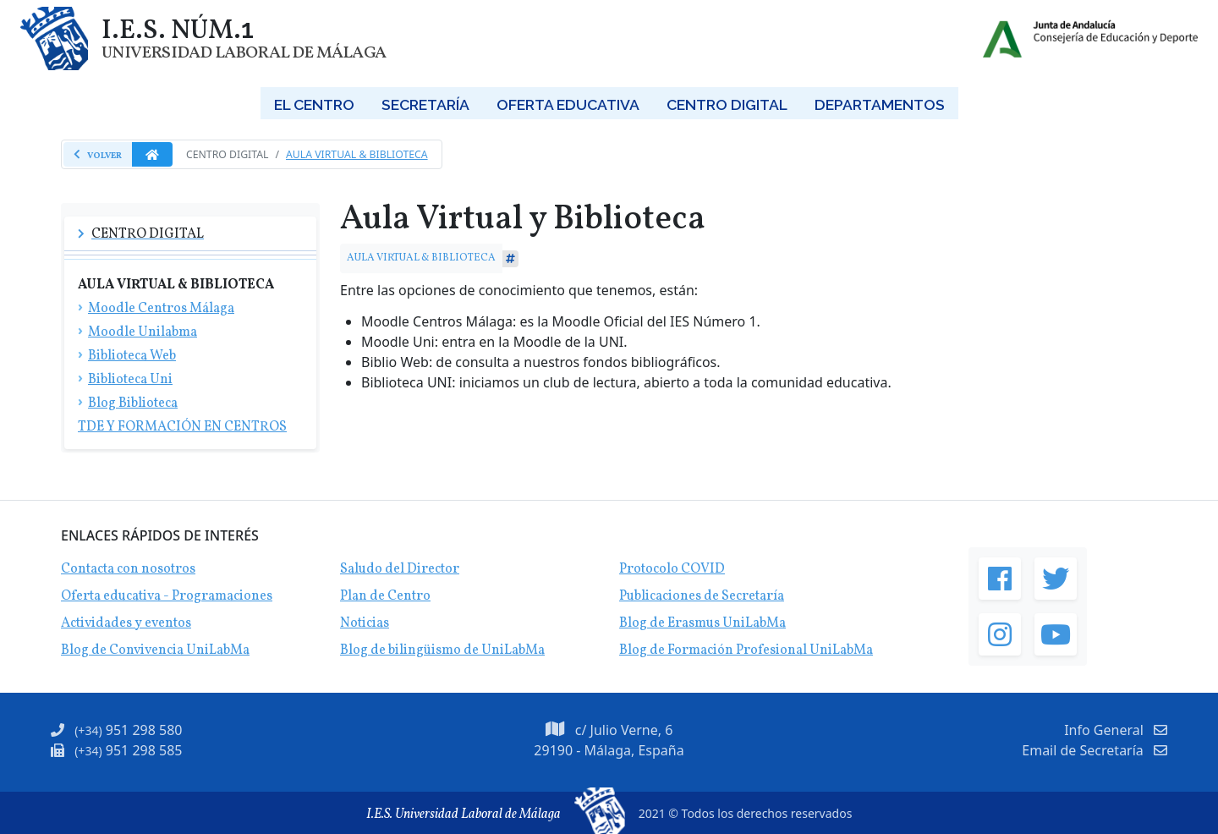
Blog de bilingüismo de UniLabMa (442, 650)
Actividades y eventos (126, 623)
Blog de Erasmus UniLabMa (702, 623)
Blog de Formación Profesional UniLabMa (746, 650)
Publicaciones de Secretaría (701, 596)
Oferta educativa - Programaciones (166, 596)
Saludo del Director (399, 569)
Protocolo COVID (672, 569)
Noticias (364, 623)
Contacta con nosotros (128, 569)
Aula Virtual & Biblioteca (357, 154)
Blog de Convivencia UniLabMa (155, 650)
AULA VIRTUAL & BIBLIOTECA (421, 257)
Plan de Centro (385, 596)
